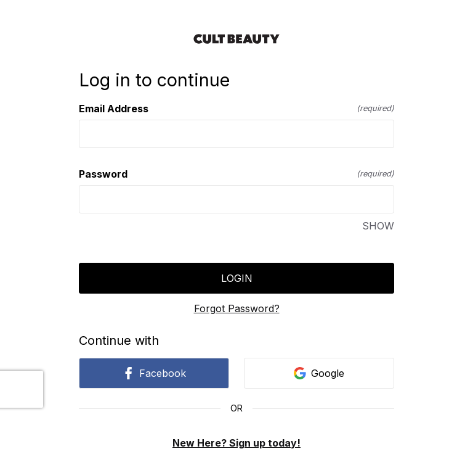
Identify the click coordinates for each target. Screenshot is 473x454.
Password (236, 174)
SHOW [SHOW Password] (378, 226)
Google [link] (319, 373)
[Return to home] (236, 39)
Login (237, 278)
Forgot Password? (237, 308)
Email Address (236, 108)
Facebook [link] (154, 373)
